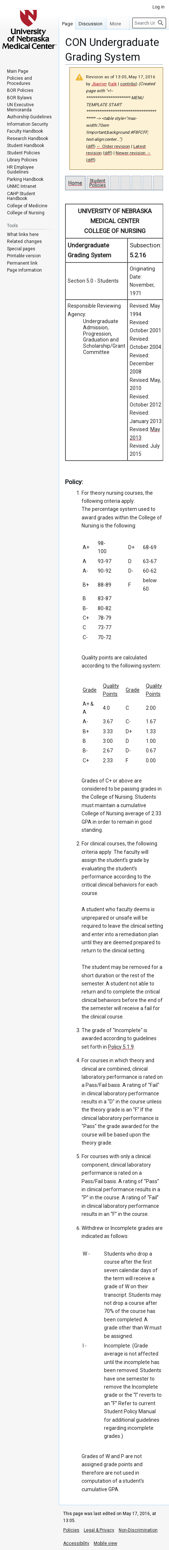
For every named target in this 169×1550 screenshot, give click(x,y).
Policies (71, 1530)
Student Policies (97, 183)
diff (90, 146)
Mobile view (105, 1543)
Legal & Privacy (99, 1530)
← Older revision (113, 146)
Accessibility (76, 1543)
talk (113, 83)
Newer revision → (133, 152)
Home (75, 183)
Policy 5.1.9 (121, 1047)
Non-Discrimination (138, 1530)
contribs (128, 83)
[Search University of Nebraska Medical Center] (149, 23)
